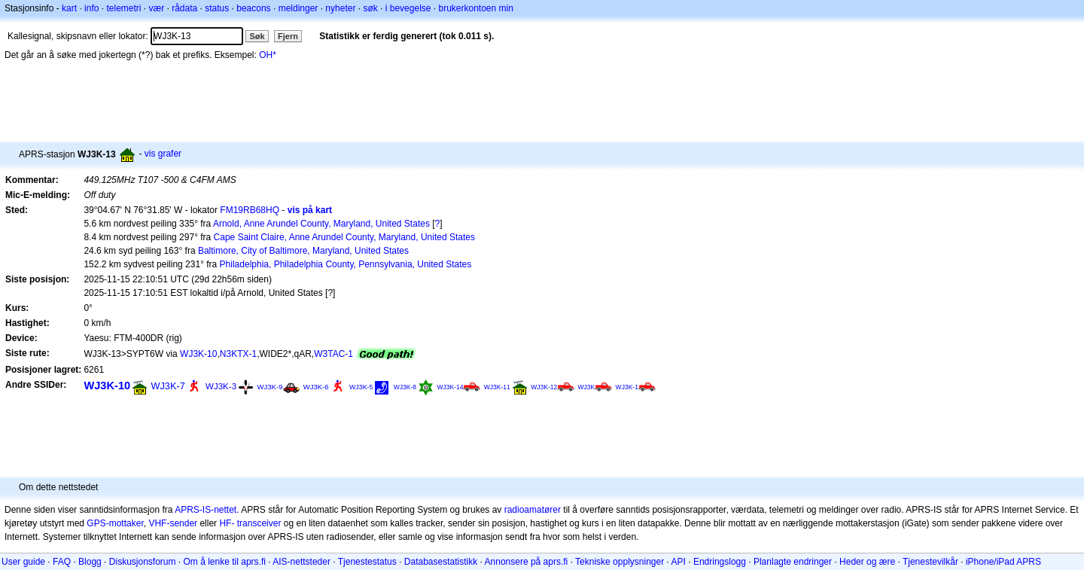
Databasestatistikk (440, 561)
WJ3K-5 (361, 387)
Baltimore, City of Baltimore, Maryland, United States (303, 250)
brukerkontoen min (476, 8)
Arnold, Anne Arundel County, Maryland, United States (321, 223)
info (91, 8)
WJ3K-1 (627, 387)
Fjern (288, 36)
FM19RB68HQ (249, 210)
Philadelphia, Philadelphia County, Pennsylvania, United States (346, 264)
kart (69, 8)
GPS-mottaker (115, 523)
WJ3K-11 (497, 387)
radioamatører (532, 509)
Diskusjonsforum (142, 561)
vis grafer (163, 153)
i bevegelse (408, 8)
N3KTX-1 (238, 354)
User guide (23, 561)
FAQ (62, 561)
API (678, 561)
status (217, 8)
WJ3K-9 (269, 387)
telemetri (123, 8)
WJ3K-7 (168, 386)
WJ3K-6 (316, 387)
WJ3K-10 (198, 354)
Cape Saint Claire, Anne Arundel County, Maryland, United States (344, 237)
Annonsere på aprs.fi (526, 561)
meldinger (298, 8)
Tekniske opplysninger (619, 561)
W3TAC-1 (333, 354)
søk (370, 8)
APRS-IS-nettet (205, 509)
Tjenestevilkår (930, 561)
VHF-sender (172, 523)
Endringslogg (719, 561)
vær (156, 8)
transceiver (259, 523)
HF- (226, 523)
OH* (267, 55)
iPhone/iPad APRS (1003, 561)
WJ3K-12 (544, 387)
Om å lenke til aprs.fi (225, 561)
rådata (184, 8)
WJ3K (586, 387)
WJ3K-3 (221, 386)
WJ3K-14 (450, 387)
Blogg (90, 561)
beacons (253, 8)
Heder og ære (867, 561)
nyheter (340, 8)
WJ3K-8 (405, 387)
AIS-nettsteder (301, 561)
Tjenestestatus (367, 561)
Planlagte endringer (793, 561)
